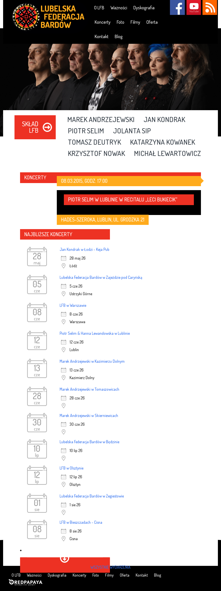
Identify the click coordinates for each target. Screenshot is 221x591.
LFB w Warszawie (73, 305)
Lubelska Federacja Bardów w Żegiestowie (92, 496)
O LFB (99, 7)
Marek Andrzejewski (101, 120)
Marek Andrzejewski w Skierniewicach (89, 415)
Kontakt (102, 36)
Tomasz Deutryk (94, 142)
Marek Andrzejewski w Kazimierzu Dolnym (92, 361)
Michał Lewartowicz (167, 154)
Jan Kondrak (164, 120)
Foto (120, 22)
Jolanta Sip (132, 131)
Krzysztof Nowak (96, 154)
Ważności (118, 7)
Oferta (152, 22)
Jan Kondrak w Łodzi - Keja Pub (84, 249)
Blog (119, 36)
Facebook (177, 7)
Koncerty (102, 22)
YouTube (193, 7)
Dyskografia (144, 7)
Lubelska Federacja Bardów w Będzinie (89, 441)
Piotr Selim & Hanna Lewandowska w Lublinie (95, 333)
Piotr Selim (86, 131)
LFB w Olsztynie (71, 468)
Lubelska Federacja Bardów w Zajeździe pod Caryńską (101, 277)
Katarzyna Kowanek (162, 142)
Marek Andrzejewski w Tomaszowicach (89, 389)
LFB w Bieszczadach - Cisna (81, 522)
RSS (209, 7)
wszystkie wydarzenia (110, 567)
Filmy (135, 22)
